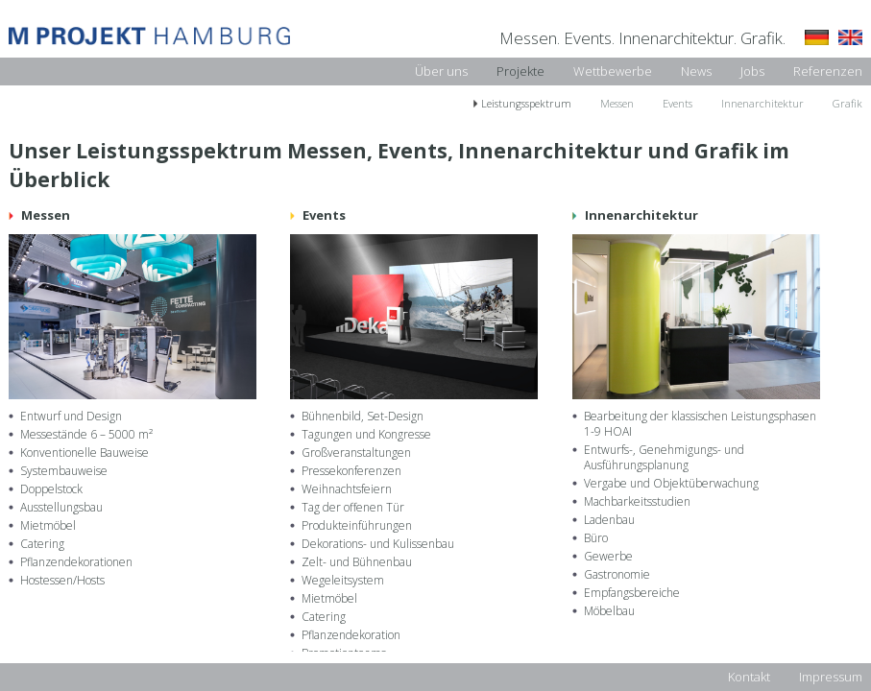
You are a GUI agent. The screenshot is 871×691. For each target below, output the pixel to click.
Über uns (441, 71)
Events (677, 103)
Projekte (520, 71)
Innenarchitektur (762, 103)
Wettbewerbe (612, 71)
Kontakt (749, 676)
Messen (617, 103)
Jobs (752, 71)
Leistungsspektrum (526, 103)
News (696, 71)
